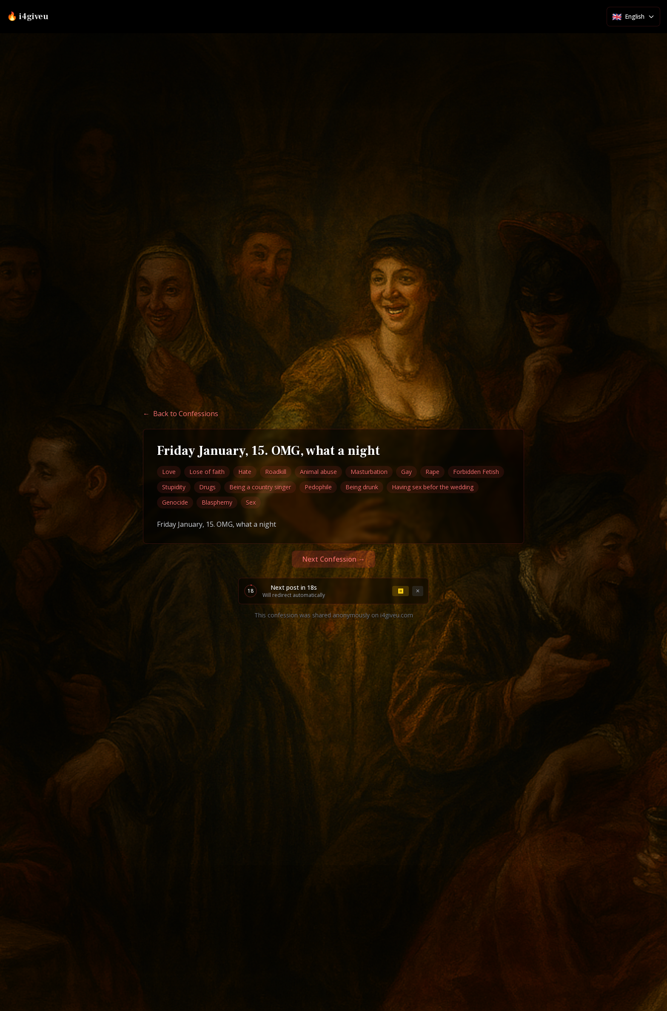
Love (169, 472)
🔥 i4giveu (27, 16)
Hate (244, 472)
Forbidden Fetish (476, 472)
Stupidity (173, 487)
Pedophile (318, 487)
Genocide (175, 502)
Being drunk (361, 487)
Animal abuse (318, 472)
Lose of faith (207, 472)
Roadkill (275, 472)
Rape (432, 472)
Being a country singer (260, 487)
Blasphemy (217, 502)
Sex (251, 502)
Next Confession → (333, 559)
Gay (406, 472)
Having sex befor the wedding (432, 487)
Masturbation (369, 472)
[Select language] (633, 16)
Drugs (207, 487)
